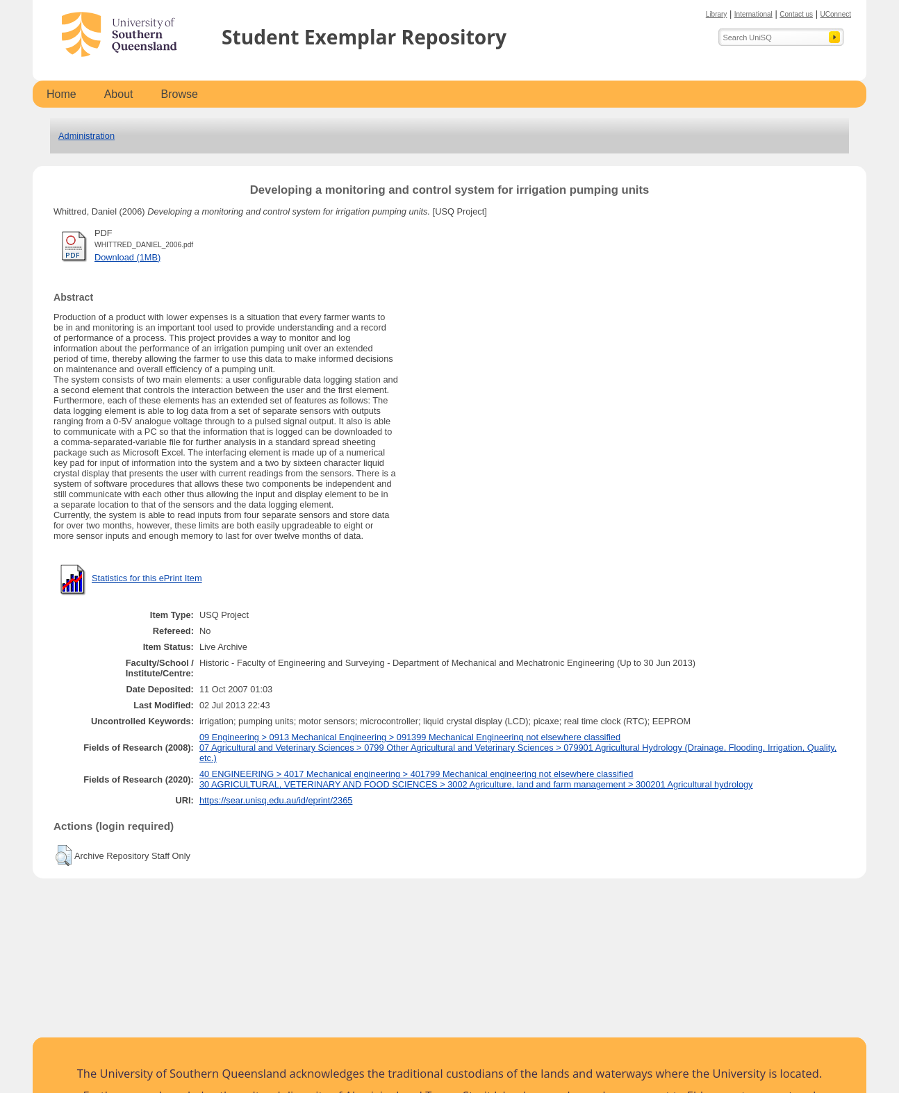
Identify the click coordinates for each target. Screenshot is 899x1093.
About (118, 94)
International (753, 14)
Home (61, 94)
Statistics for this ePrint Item (147, 578)
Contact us (796, 14)
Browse (179, 94)
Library (716, 14)
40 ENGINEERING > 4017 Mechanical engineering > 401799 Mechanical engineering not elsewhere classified (416, 774)
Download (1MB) (127, 257)
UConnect (835, 14)
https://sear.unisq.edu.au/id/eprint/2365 (276, 800)
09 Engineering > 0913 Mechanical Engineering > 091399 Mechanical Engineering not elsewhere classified (409, 737)
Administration (86, 136)
